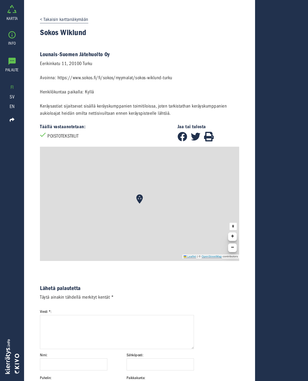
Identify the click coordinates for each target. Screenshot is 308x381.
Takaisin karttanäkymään (66, 19)
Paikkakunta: (136, 378)
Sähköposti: (135, 355)
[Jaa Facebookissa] (184, 140)
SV (12, 97)
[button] (139, 199)
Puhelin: (45, 378)
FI (12, 87)
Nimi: (43, 355)
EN (12, 106)
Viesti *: (45, 311)
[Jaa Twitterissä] (197, 140)
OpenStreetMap (212, 256)
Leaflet (190, 256)
